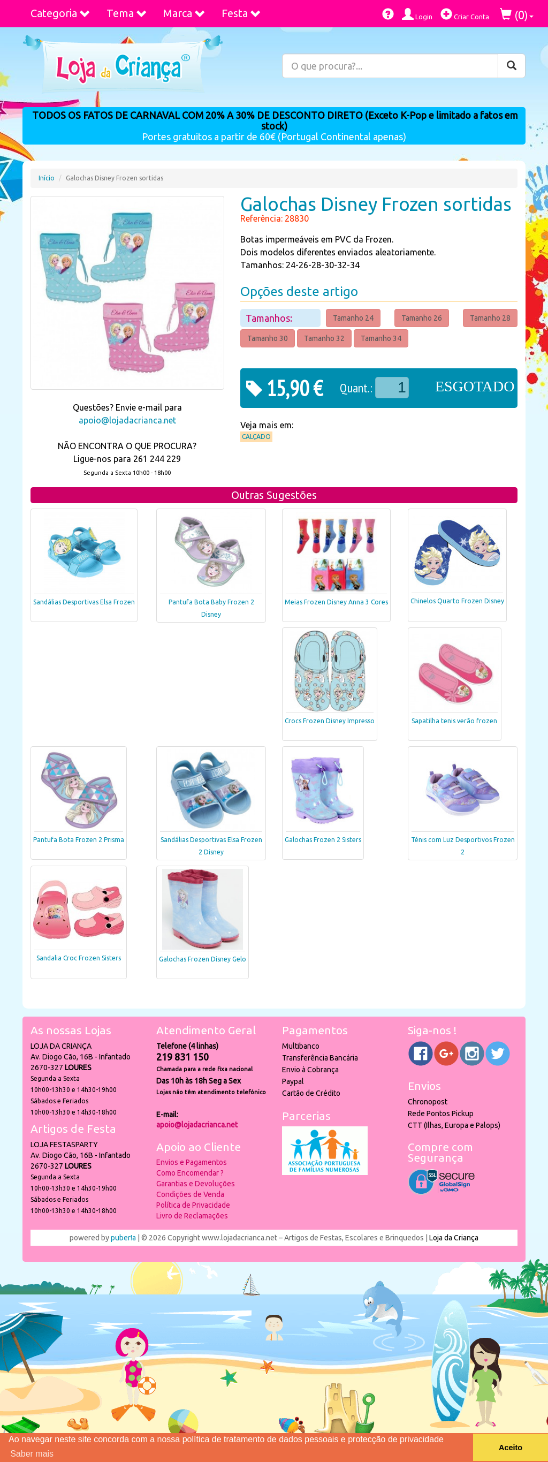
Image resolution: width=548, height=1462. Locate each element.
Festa (241, 13)
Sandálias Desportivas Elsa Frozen (84, 602)
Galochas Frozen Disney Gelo (202, 959)
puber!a (123, 1237)
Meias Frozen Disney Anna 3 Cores (336, 602)
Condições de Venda (190, 1194)
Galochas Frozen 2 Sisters (323, 839)
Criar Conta (464, 14)
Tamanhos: (270, 318)
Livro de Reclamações (192, 1215)
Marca (184, 13)
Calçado (256, 436)
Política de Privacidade (193, 1205)
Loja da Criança (453, 1237)
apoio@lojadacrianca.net (127, 420)
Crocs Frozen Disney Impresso (330, 720)
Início (47, 178)
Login (417, 14)
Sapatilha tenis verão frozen (454, 720)
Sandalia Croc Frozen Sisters (78, 958)
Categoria (60, 13)
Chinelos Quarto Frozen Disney (457, 600)
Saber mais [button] (32, 1453)
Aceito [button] (510, 1447)
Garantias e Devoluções (195, 1183)
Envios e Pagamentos (191, 1162)
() (517, 14)
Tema (126, 13)
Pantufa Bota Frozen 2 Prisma (78, 839)
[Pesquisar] (512, 66)
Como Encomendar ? (190, 1173)
